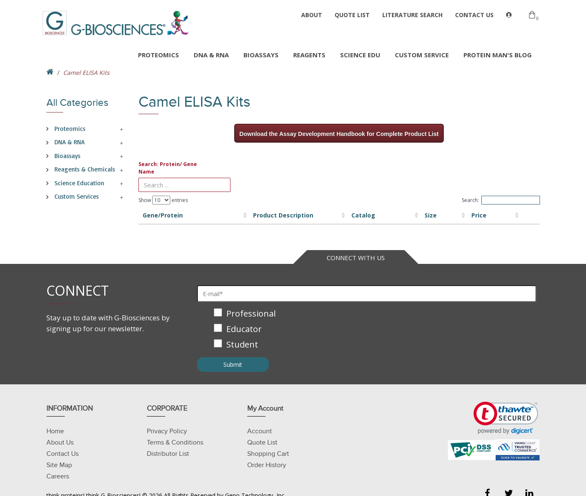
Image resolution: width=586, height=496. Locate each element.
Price (431, 215)
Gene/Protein (163, 215)
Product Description (233, 215)
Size (369, 215)
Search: (501, 200)
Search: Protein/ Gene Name (167, 168)
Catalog (315, 215)
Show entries (163, 200)
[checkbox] (367, 330)
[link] (506, 418)
